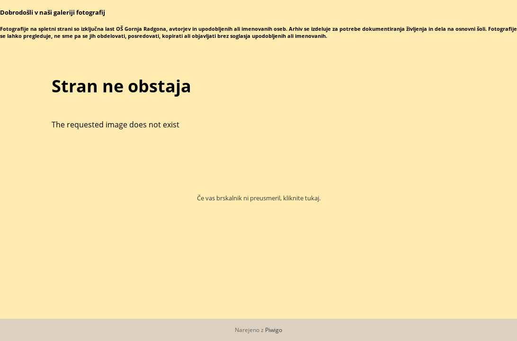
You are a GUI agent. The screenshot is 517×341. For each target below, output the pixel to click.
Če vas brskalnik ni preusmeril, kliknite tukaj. (259, 198)
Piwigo (273, 330)
